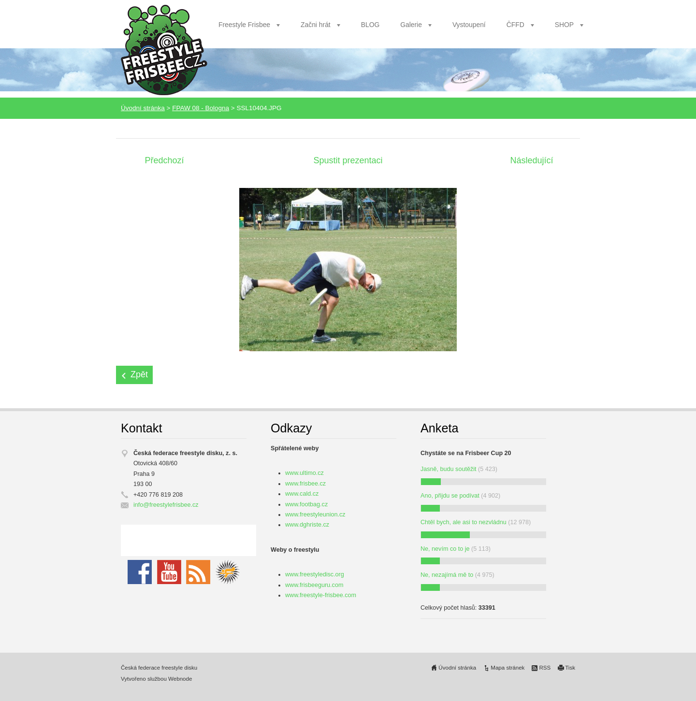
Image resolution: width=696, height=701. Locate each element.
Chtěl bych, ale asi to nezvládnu (463, 522)
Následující (531, 160)
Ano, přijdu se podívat (449, 495)
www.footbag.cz (306, 504)
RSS (545, 668)
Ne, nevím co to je (445, 548)
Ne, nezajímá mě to (446, 575)
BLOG (370, 25)
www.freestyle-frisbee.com (320, 595)
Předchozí (164, 160)
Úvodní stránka (143, 108)
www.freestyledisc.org (314, 574)
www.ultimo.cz (304, 473)
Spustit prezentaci (347, 160)
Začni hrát (316, 25)
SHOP (564, 25)
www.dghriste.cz (307, 524)
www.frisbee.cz (305, 483)
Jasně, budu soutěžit (448, 469)
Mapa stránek (507, 668)
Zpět (139, 374)
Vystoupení (469, 25)
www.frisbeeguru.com (314, 585)
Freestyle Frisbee (244, 25)
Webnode (180, 679)
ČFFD (515, 25)
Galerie (411, 25)
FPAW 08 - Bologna (200, 108)
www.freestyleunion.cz (315, 514)
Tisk (570, 668)
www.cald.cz (302, 493)
